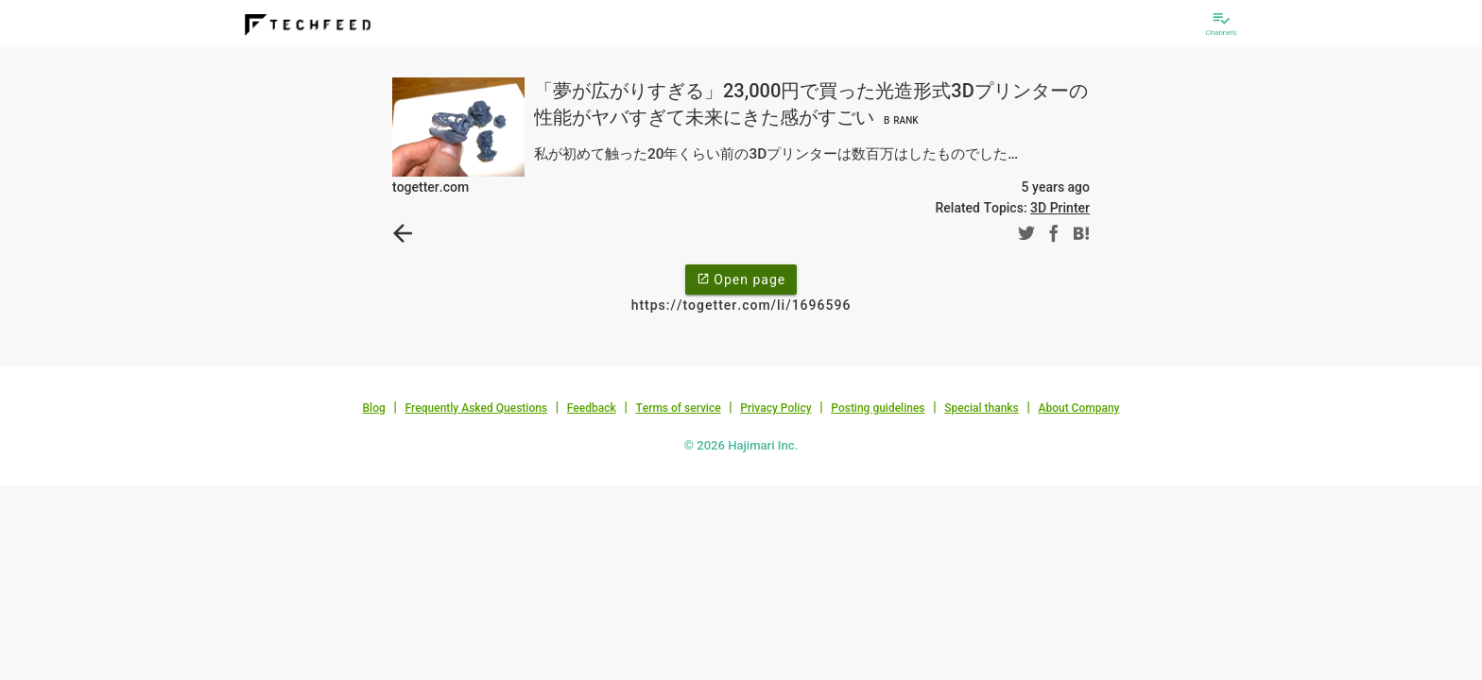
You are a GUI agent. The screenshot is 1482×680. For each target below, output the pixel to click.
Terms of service (677, 408)
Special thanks (981, 408)
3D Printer (1060, 207)
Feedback (591, 408)
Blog (374, 408)
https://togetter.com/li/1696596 (741, 305)
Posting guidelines (877, 408)
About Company (1078, 408)
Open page (741, 278)
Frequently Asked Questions (476, 408)
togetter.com (430, 187)
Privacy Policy (775, 408)
